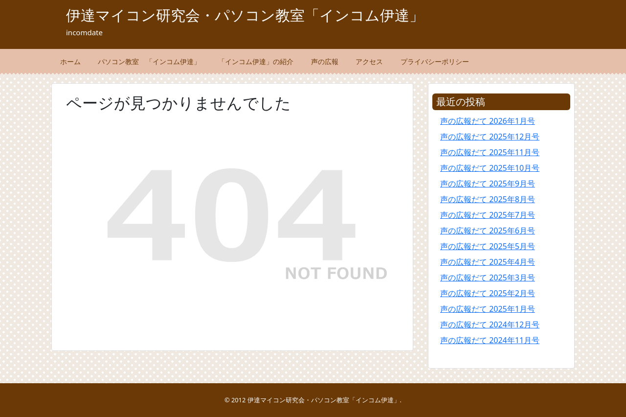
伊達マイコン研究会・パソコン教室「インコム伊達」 (245, 15)
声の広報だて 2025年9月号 (487, 183)
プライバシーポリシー (435, 61)
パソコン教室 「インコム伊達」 (149, 61)
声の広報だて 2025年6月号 (487, 230)
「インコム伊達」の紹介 (255, 61)
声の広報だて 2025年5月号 (487, 246)
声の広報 (324, 61)
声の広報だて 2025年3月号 (487, 277)
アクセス (369, 61)
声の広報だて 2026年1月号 (487, 121)
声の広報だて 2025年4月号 (487, 261)
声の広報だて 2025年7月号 (487, 214)
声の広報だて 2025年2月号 (487, 293)
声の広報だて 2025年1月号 (487, 308)
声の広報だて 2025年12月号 (489, 136)
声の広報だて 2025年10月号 (489, 167)
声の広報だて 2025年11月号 (489, 152)
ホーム (70, 61)
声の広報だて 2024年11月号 (489, 340)
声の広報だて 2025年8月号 (487, 199)
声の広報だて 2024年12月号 (489, 324)
